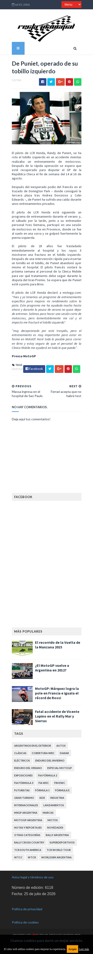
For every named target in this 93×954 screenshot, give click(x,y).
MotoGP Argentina (28, 820)
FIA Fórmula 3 (23, 782)
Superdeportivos (62, 842)
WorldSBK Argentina (56, 857)
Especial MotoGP (59, 767)
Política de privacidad (27, 909)
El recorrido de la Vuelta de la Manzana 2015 (57, 644)
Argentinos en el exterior (32, 745)
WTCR (32, 857)
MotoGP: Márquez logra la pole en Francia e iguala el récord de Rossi (57, 693)
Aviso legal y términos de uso (33, 877)
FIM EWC (59, 782)
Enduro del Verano (28, 767)
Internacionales (26, 805)
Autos (61, 745)
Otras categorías (27, 834)
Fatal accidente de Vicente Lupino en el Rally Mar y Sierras (57, 716)
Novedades (55, 827)
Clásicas (20, 753)
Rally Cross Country (29, 842)
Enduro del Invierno (49, 760)
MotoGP (17, 369)
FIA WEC (43, 782)
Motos (53, 820)
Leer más (84, 949)
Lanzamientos (53, 805)
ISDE (42, 797)
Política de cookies (25, 922)
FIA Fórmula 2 (47, 775)
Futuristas (22, 790)
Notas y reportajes (28, 827)
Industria (57, 797)
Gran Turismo (24, 797)
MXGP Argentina (25, 812)
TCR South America (27, 849)
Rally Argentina (57, 834)
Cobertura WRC (43, 753)
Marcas (48, 812)
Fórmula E (62, 790)
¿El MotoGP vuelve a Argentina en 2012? (52, 667)
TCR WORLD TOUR (59, 849)
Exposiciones (23, 775)
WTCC (18, 857)
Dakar (64, 753)
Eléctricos (22, 760)
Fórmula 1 (42, 790)
